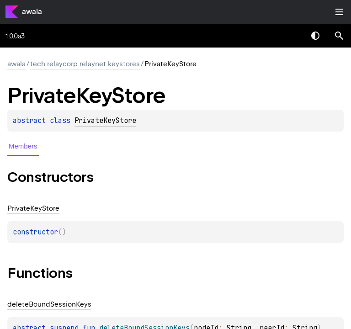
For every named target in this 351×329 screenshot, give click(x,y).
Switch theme (315, 36)
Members (23, 146)
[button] (339, 36)
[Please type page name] (339, 36)
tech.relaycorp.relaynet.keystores (85, 64)
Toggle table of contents (339, 12)
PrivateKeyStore (105, 120)
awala (32, 11)
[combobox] (291, 36)
